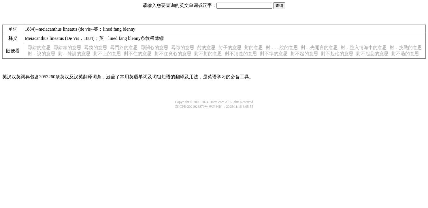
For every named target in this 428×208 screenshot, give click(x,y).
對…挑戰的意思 (406, 47)
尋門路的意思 (124, 47)
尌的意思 (206, 47)
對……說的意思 (282, 47)
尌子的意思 (230, 47)
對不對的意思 (208, 53)
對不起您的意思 (372, 53)
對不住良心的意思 (172, 53)
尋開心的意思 (154, 47)
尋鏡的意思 (95, 47)
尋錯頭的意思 (67, 47)
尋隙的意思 (182, 47)
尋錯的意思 (39, 47)
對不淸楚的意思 (241, 53)
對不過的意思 (405, 53)
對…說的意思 (41, 53)
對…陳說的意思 (74, 53)
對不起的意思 (304, 53)
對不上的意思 (107, 53)
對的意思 (253, 47)
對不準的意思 (274, 53)
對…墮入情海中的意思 (364, 47)
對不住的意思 (138, 53)
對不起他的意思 (337, 53)
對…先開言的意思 (319, 47)
